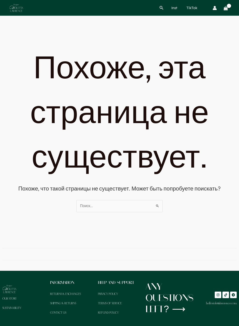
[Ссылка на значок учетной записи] (215, 8)
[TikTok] (191, 8)
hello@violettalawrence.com (221, 303)
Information (62, 283)
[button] (161, 8)
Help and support (117, 283)
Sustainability (11, 308)
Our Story (9, 298)
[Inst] (174, 8)
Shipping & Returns (63, 303)
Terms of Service (110, 303)
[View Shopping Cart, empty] (225, 8)
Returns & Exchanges (65, 294)
